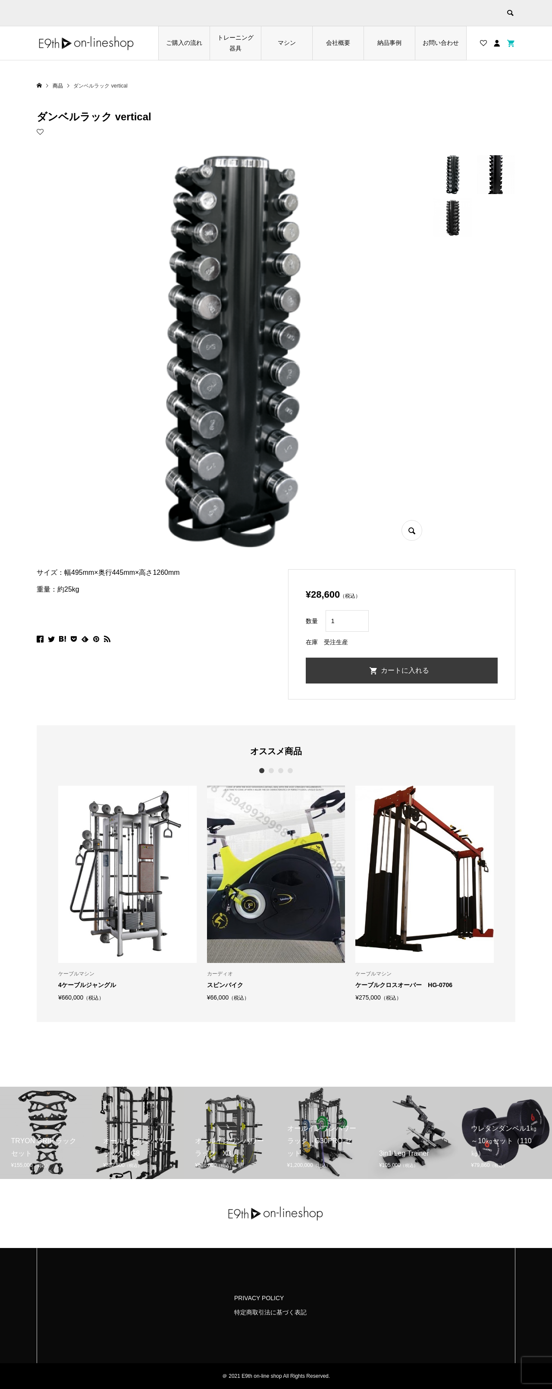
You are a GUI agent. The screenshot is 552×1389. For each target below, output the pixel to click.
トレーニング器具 (235, 43)
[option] (127, 893)
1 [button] (262, 770)
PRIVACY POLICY (259, 1298)
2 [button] (271, 770)
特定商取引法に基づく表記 (270, 1312)
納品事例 (389, 42)
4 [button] (290, 770)
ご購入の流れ (184, 42)
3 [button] (281, 770)
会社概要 (338, 42)
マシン (287, 42)
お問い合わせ (441, 42)
